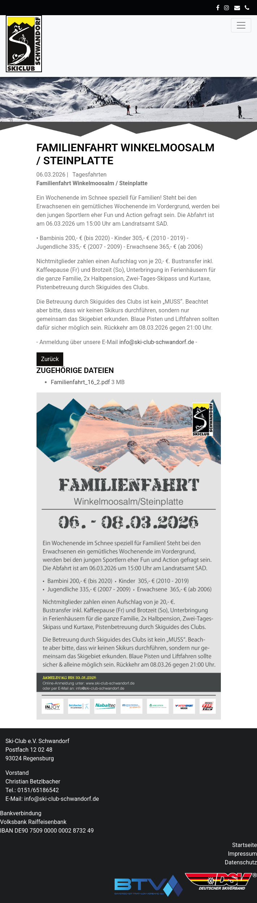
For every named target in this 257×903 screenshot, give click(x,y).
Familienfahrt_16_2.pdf (81, 382)
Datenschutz (241, 862)
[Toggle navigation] (241, 25)
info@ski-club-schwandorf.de (157, 342)
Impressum (242, 853)
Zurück (50, 359)
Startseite (244, 845)
